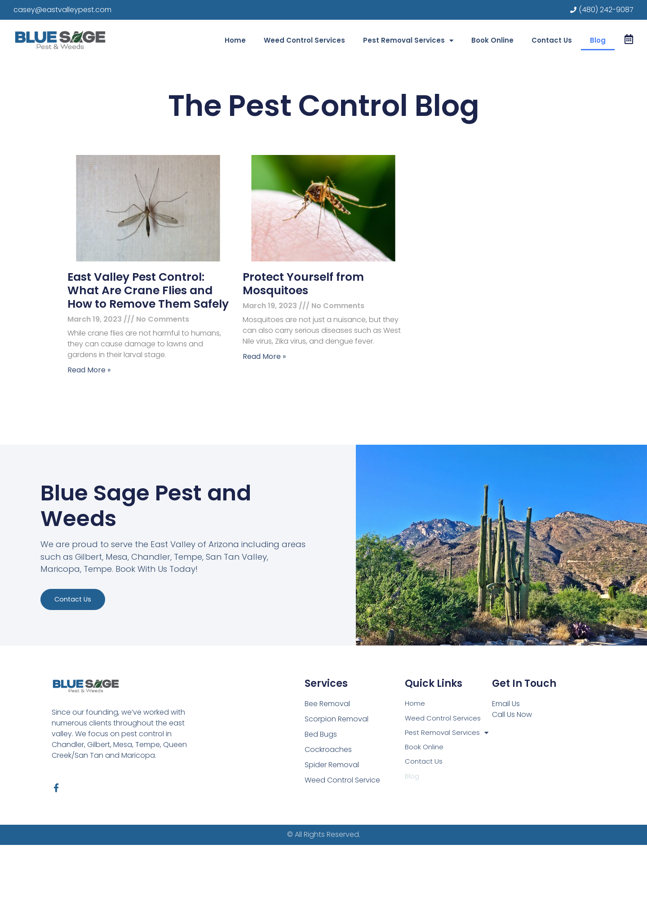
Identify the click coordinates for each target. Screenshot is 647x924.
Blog (598, 40)
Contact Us (552, 40)
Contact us (86, 658)
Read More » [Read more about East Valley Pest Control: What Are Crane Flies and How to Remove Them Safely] (89, 370)
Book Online (492, 40)
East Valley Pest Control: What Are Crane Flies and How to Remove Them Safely (148, 290)
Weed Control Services (304, 40)
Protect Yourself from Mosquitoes (303, 283)
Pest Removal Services (408, 41)
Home (235, 40)
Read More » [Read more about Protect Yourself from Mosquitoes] (264, 356)
